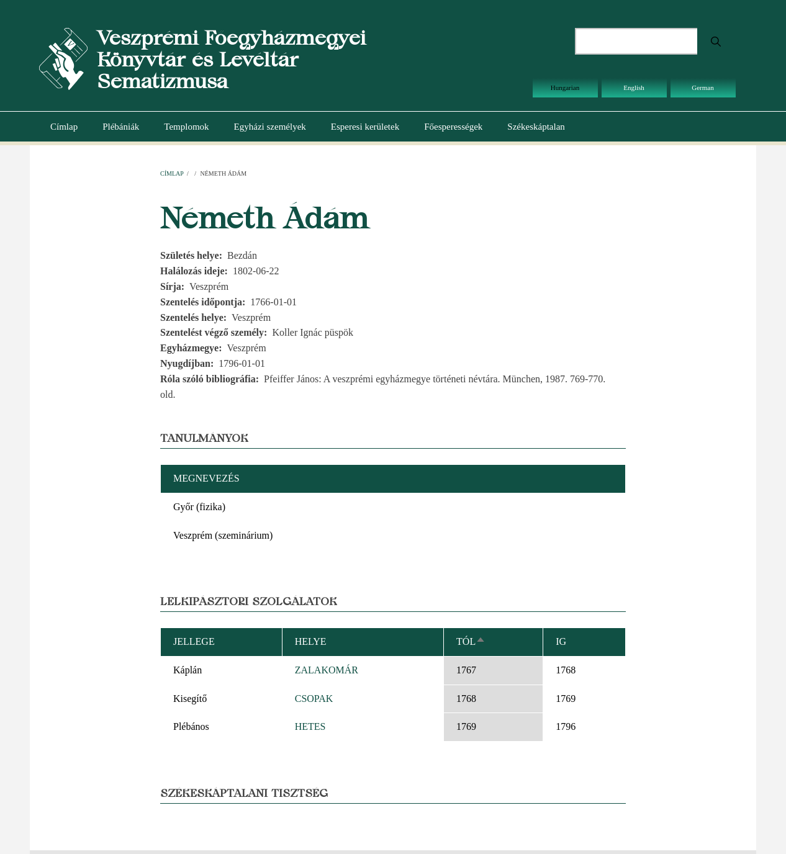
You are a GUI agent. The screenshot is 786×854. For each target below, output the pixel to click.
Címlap (64, 127)
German (702, 87)
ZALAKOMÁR (326, 670)
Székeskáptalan (535, 127)
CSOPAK (314, 698)
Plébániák (120, 127)
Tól (471, 641)
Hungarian (565, 87)
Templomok (186, 127)
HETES (310, 726)
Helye (311, 641)
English (633, 87)
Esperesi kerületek (365, 127)
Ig (561, 641)
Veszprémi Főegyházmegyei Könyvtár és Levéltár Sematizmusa (231, 59)
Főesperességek (453, 127)
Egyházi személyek (270, 127)
